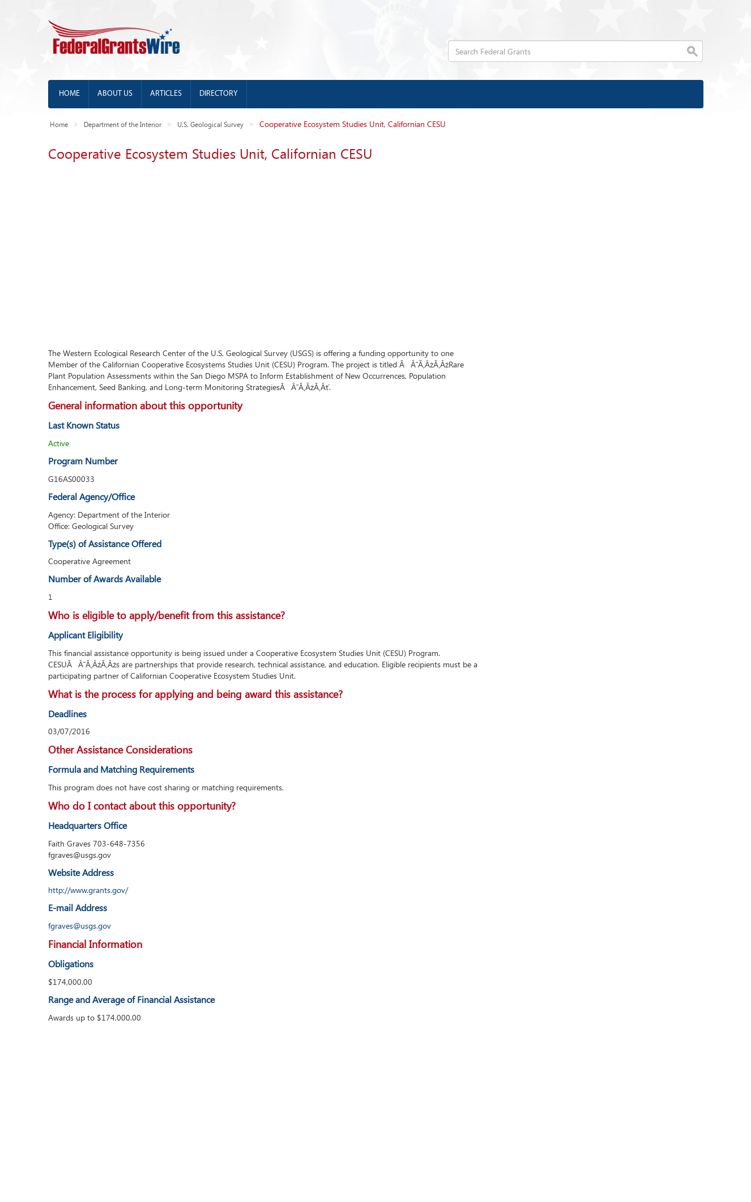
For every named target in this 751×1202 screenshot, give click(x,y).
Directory (218, 94)
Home (69, 94)
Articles (166, 94)
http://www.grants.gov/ (88, 889)
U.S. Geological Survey (210, 124)
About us (115, 94)
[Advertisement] (263, 251)
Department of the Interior (122, 124)
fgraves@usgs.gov (79, 925)
